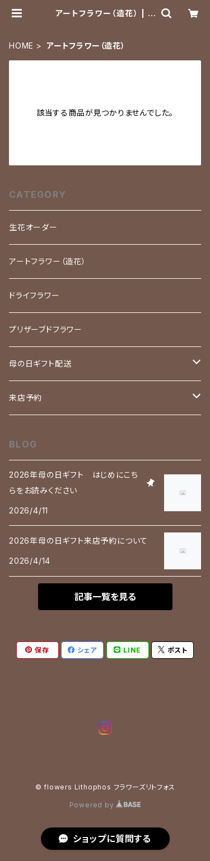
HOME (21, 45)
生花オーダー (33, 227)
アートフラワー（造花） (47, 261)
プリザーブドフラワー (45, 329)
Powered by (105, 805)
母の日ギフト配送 (40, 363)
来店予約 (25, 397)
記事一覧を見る (105, 596)
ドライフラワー (34, 295)
